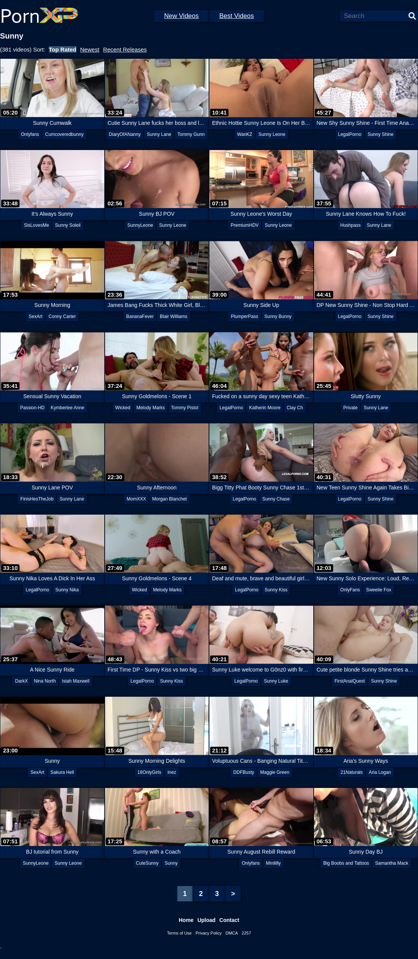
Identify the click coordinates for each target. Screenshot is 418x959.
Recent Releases (125, 49)
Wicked (122, 407)
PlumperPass (244, 316)
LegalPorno (349, 134)
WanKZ (245, 134)
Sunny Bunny (278, 316)
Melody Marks (150, 407)
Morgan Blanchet (169, 499)
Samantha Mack (391, 863)
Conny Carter (62, 316)
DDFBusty (243, 772)
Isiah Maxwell (75, 681)
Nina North (45, 681)
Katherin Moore (264, 407)
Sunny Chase (276, 499)
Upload (206, 920)
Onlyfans (30, 134)
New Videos (181, 15)
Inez (171, 772)
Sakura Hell (62, 772)
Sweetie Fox (378, 590)
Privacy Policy (209, 933)
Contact (229, 920)
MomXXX (136, 499)
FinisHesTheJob (36, 499)
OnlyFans (350, 590)
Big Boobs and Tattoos (346, 863)
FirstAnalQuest (350, 681)
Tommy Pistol (184, 407)
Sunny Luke (276, 681)
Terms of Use (179, 933)
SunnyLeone (140, 225)
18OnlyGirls (150, 772)
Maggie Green (274, 772)
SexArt (35, 316)
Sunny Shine (381, 134)
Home (186, 920)
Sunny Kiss (275, 590)
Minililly (273, 863)
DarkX (21, 681)
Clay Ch (295, 407)
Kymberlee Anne (67, 407)
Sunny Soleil (68, 225)
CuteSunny (147, 863)
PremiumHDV (245, 225)
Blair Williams (173, 316)
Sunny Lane (159, 134)
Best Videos (236, 15)
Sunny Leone (271, 134)
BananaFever (140, 316)
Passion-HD (32, 407)
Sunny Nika (67, 590)
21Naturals (351, 772)
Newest (89, 49)
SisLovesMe (36, 225)
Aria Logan (380, 772)
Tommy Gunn (190, 134)
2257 (246, 933)
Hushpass (350, 225)
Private (350, 407)
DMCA (231, 933)
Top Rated (62, 49)
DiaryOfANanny (125, 134)
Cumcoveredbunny (64, 134)
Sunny (171, 863)
